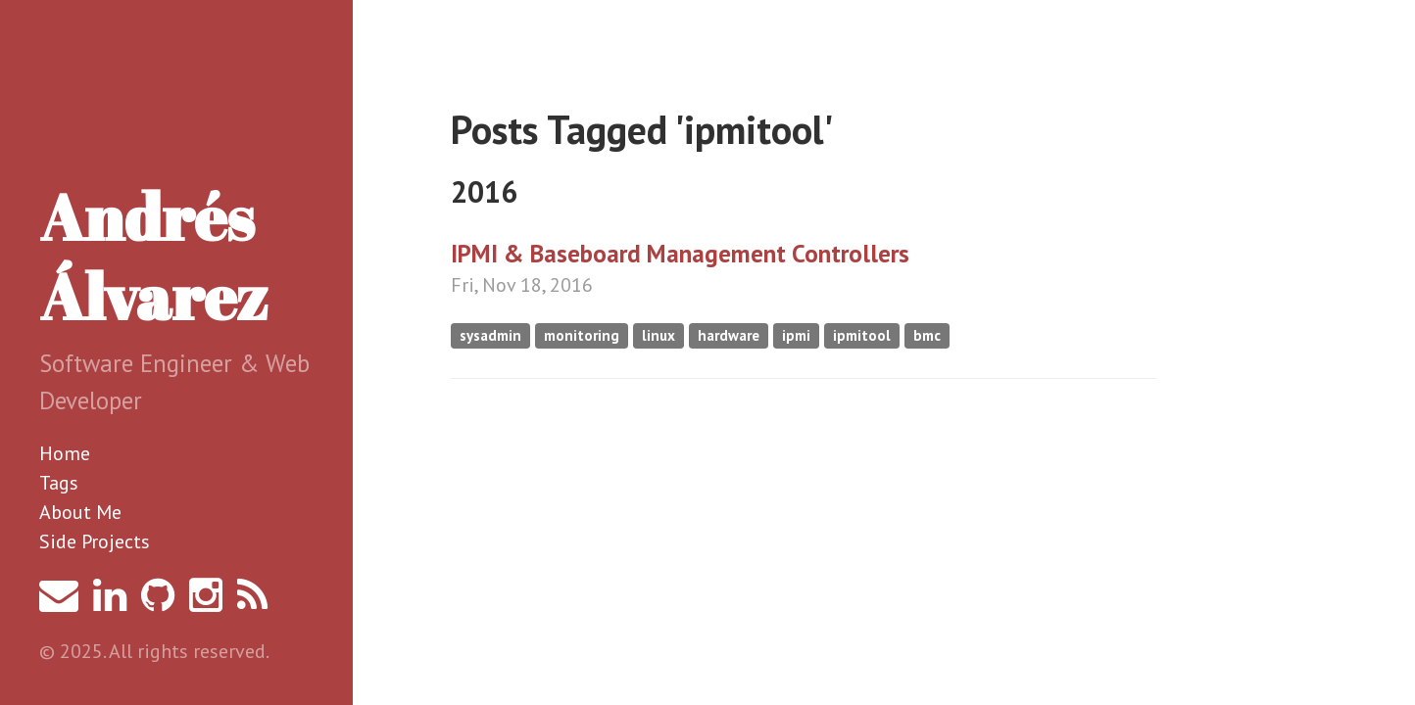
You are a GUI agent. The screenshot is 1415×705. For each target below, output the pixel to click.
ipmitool (862, 335)
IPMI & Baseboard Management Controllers (680, 253)
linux (658, 335)
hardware (728, 335)
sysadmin (490, 335)
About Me (80, 512)
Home (64, 453)
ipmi (796, 335)
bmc (927, 335)
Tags (58, 482)
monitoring (581, 335)
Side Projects (94, 541)
